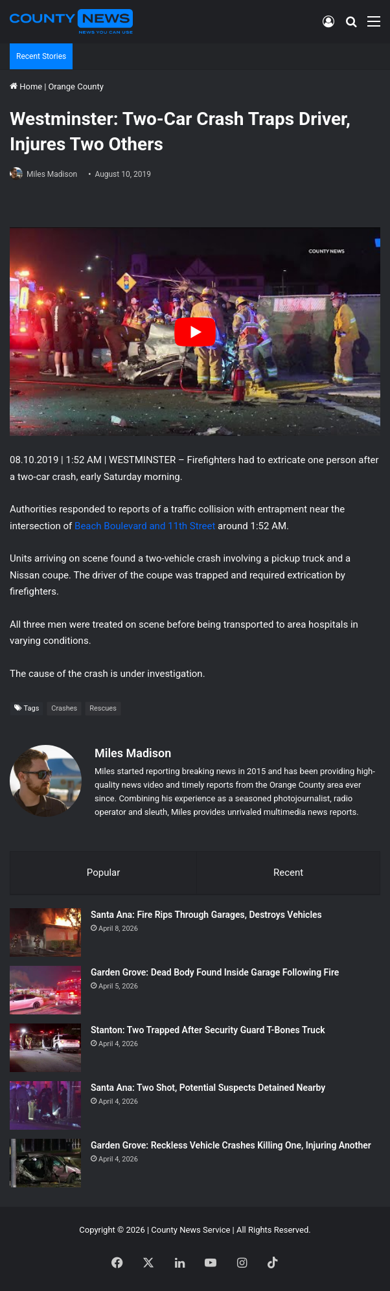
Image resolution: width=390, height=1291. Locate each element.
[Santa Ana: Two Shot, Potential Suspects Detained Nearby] (45, 1105)
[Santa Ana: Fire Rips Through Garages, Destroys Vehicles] (45, 932)
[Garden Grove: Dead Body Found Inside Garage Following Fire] (45, 990)
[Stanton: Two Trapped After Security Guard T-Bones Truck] (45, 1047)
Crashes (64, 708)
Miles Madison (52, 174)
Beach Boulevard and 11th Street (143, 526)
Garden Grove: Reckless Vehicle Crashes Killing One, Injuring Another (231, 1145)
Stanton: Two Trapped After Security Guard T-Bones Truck (208, 1030)
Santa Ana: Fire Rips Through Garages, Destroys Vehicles (206, 914)
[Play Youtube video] (195, 331)
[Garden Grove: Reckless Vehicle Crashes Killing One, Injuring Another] (45, 1163)
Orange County (75, 86)
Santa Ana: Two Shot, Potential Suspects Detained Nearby (208, 1087)
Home (26, 86)
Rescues (103, 708)
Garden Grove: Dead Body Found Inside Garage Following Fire (215, 972)
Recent (288, 872)
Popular (103, 872)
